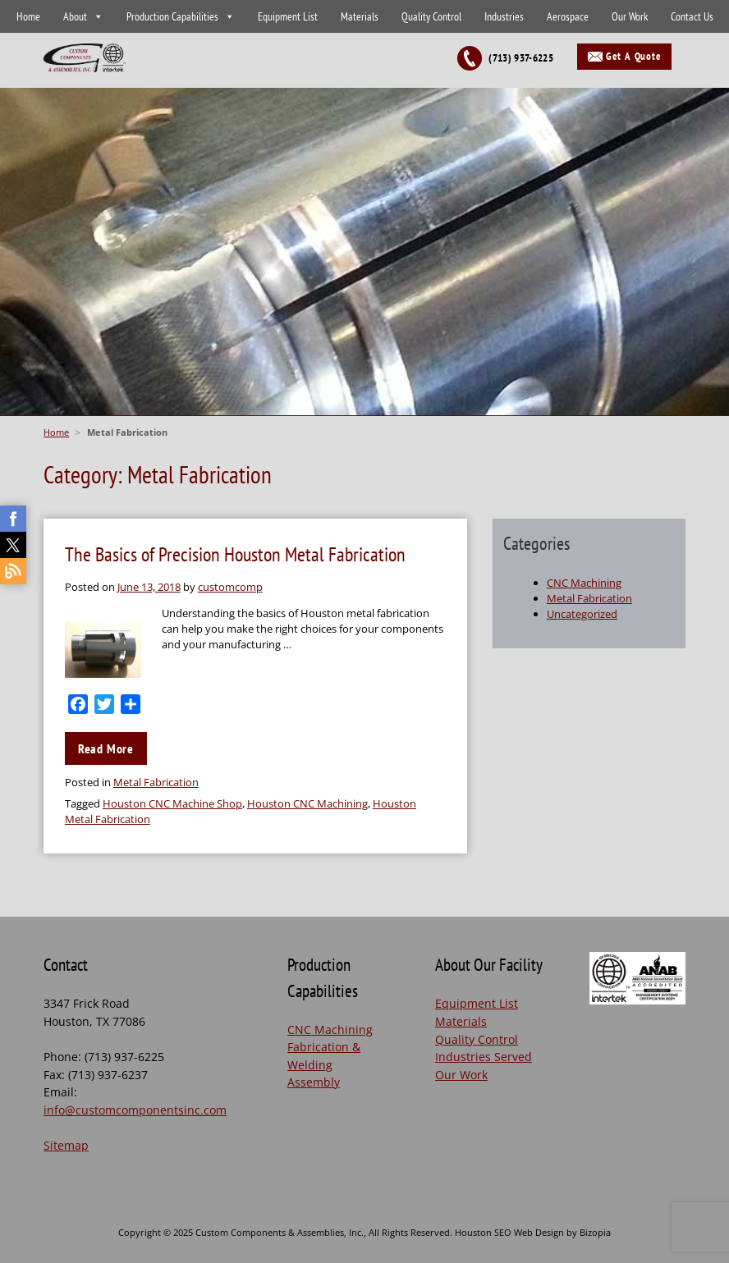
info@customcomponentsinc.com (135, 1110)
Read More (106, 748)
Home (28, 16)
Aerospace (568, 16)
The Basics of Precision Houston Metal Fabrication (235, 554)
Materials (359, 16)
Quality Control (431, 16)
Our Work (630, 16)
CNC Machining (584, 582)
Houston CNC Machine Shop (172, 803)
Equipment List (288, 16)
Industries (504, 16)
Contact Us (692, 16)
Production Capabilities (172, 16)
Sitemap (66, 1145)
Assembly (313, 1082)
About (75, 16)
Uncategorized (582, 613)
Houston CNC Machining (307, 803)
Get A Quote (634, 56)
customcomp (230, 586)
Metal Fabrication (156, 782)
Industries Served (483, 1056)
